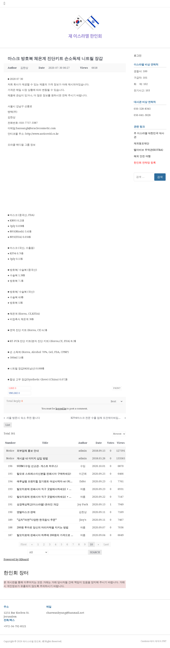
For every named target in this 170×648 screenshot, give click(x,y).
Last (105, 544)
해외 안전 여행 (142, 156)
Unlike (14, 393)
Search (95, 552)
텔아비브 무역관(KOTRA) (148, 149)
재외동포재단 (141, 143)
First (24, 544)
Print (117, 388)
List (7, 424)
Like (12, 388)
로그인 (137, 55)
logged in (61, 408)
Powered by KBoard (16, 559)
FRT (164, 641)
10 (91, 544)
